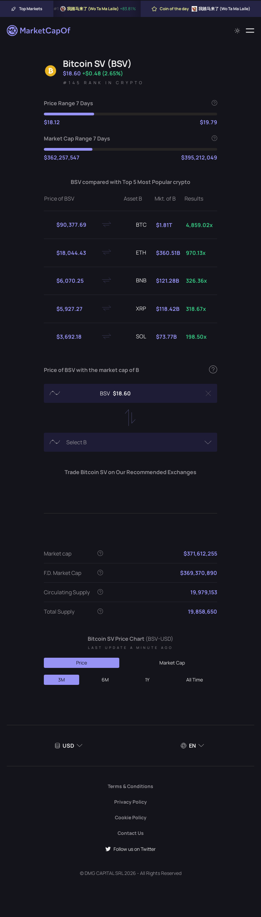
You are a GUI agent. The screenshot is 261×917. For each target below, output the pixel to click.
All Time (194, 679)
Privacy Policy (130, 802)
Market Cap (172, 662)
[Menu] (250, 30)
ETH (135, 253)
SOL (135, 337)
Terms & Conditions (130, 786)
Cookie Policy (130, 817)
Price (81, 662)
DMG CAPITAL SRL (104, 873)
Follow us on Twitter (130, 849)
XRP (135, 309)
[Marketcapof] (39, 30)
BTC (135, 225)
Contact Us (131, 833)
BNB (135, 281)
